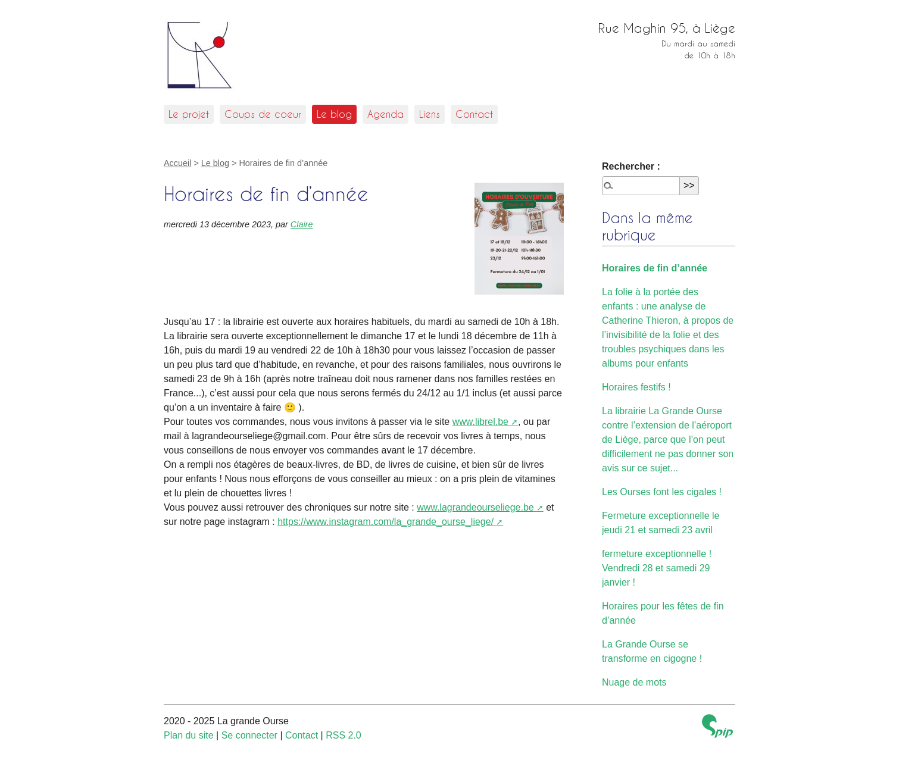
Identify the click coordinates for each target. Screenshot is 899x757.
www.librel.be (480, 422)
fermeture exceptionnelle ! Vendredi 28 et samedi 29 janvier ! (656, 568)
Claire (302, 224)
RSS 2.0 (343, 735)
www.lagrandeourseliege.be (475, 507)
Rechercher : (631, 166)
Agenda (385, 114)
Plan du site (189, 735)
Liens (429, 114)
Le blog (334, 114)
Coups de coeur (262, 114)
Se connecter (249, 735)
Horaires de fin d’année (654, 268)
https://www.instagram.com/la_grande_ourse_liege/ (385, 522)
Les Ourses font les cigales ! (662, 492)
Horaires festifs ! (636, 387)
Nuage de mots (634, 682)
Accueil (177, 163)
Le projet (188, 114)
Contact (474, 114)
